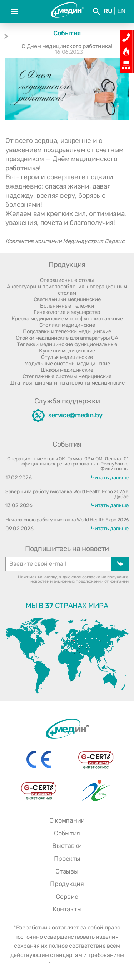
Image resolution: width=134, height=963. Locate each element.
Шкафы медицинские (67, 370)
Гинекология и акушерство (67, 312)
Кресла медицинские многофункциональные (67, 318)
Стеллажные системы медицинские (67, 376)
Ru (108, 11)
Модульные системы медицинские (67, 363)
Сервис (67, 897)
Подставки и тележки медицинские (67, 331)
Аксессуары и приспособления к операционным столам (67, 289)
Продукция (67, 884)
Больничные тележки (67, 306)
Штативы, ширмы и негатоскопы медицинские (66, 383)
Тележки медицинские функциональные (67, 344)
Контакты (67, 909)
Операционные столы (67, 280)
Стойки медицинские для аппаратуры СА (67, 338)
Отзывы (66, 871)
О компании (67, 820)
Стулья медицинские (67, 357)
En (121, 11)
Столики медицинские (67, 325)
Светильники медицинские (67, 299)
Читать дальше (110, 477)
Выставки (66, 846)
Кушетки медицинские (67, 350)
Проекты (67, 858)
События (67, 833)
